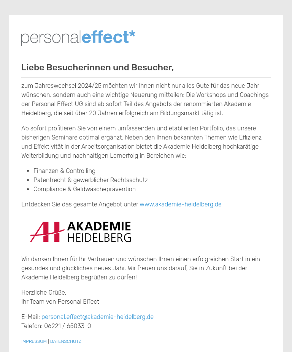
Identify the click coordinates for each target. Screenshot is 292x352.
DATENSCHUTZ (65, 341)
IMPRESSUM (34, 341)
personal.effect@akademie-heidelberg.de (97, 316)
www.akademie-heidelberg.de (181, 204)
